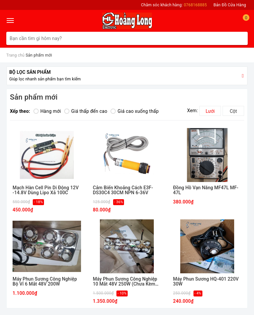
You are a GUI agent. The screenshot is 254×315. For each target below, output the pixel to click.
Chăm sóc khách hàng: (174, 5)
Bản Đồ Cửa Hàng (230, 5)
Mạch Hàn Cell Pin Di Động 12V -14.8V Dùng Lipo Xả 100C (46, 190)
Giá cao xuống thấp (134, 111)
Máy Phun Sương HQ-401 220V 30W (205, 282)
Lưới (210, 111)
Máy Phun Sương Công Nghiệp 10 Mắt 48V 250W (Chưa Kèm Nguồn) (125, 282)
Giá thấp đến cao (85, 111)
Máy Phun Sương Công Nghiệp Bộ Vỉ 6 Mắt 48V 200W (45, 282)
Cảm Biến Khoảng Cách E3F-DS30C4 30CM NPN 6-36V (123, 190)
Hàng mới (47, 111)
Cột (233, 111)
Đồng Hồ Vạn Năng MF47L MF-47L (205, 190)
